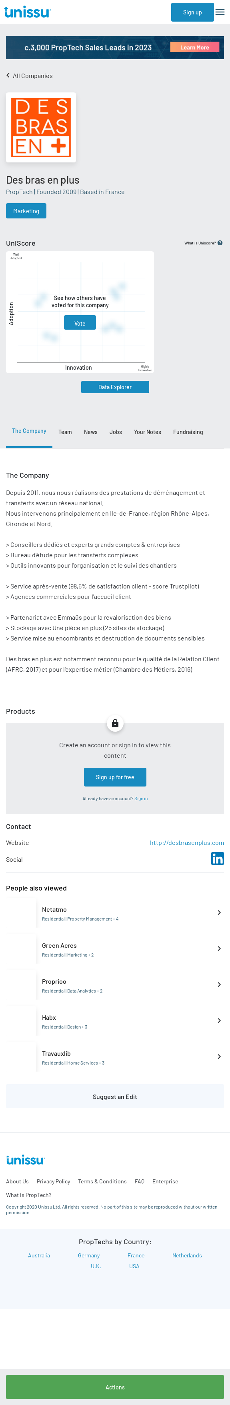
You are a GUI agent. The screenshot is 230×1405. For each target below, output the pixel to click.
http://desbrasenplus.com (187, 842)
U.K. (96, 1266)
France (136, 1255)
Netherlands (187, 1255)
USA (134, 1266)
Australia (39, 1255)
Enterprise (165, 1181)
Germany (89, 1255)
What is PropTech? (28, 1194)
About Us (17, 1181)
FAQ (139, 1181)
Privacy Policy (53, 1181)
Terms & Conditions (102, 1181)
